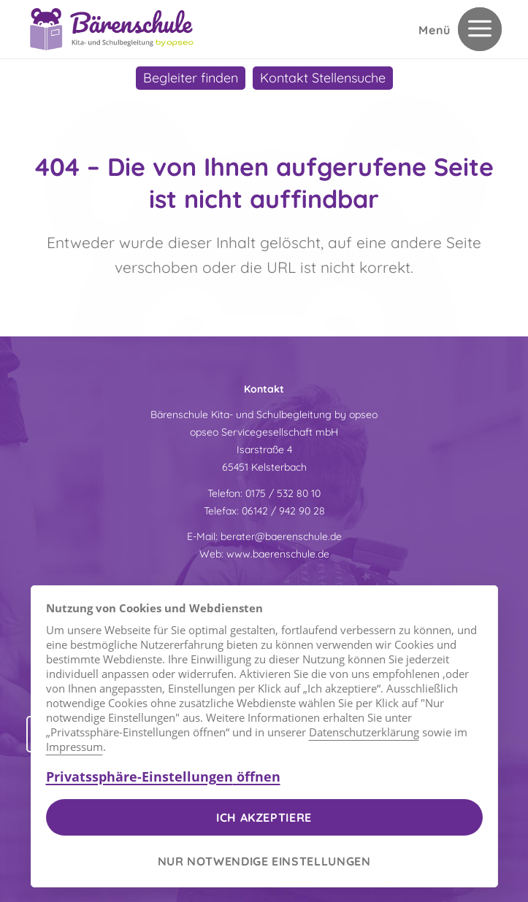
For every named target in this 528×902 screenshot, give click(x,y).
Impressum (74, 746)
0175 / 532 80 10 (283, 493)
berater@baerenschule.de (281, 536)
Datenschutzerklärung (364, 732)
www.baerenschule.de (277, 553)
